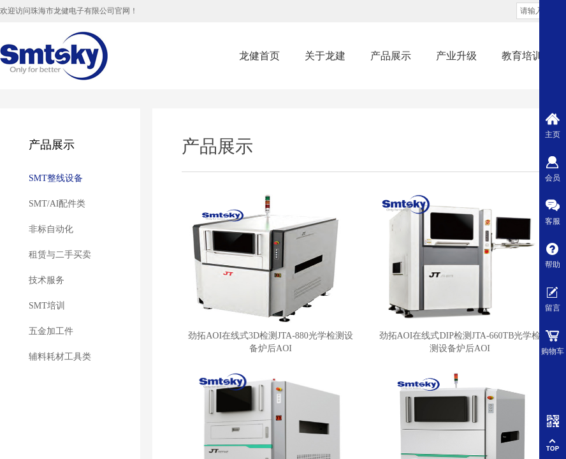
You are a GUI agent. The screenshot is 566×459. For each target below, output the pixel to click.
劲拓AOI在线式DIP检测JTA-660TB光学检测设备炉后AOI (460, 342)
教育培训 (522, 55)
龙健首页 (259, 55)
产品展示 (390, 55)
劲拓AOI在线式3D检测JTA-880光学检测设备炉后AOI (270, 342)
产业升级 (456, 55)
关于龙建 (325, 55)
